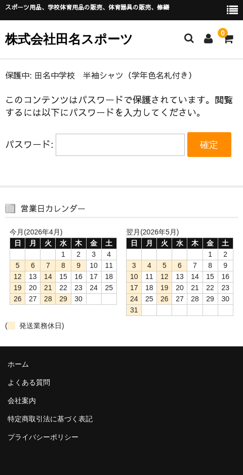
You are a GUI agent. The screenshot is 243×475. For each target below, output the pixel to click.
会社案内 (22, 401)
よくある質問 (29, 382)
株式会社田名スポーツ (69, 39)
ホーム (18, 364)
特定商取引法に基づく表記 (50, 419)
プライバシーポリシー (43, 437)
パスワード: (95, 144)
